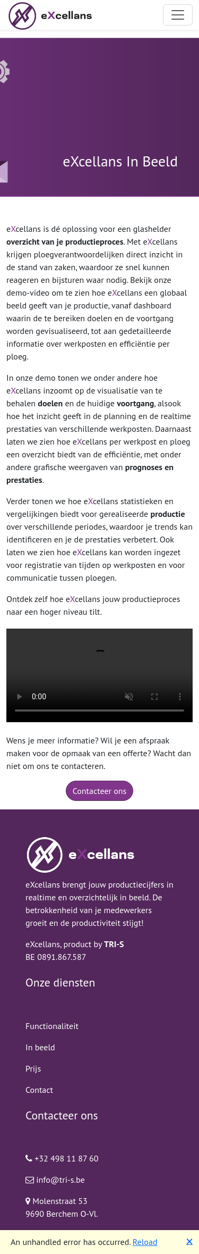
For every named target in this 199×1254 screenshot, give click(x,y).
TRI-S (114, 944)
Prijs (33, 1068)
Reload (145, 1241)
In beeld (40, 1047)
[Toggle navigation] (178, 15)
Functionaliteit (52, 1026)
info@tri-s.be (55, 1179)
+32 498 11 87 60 (62, 1158)
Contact (39, 1089)
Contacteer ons (100, 790)
